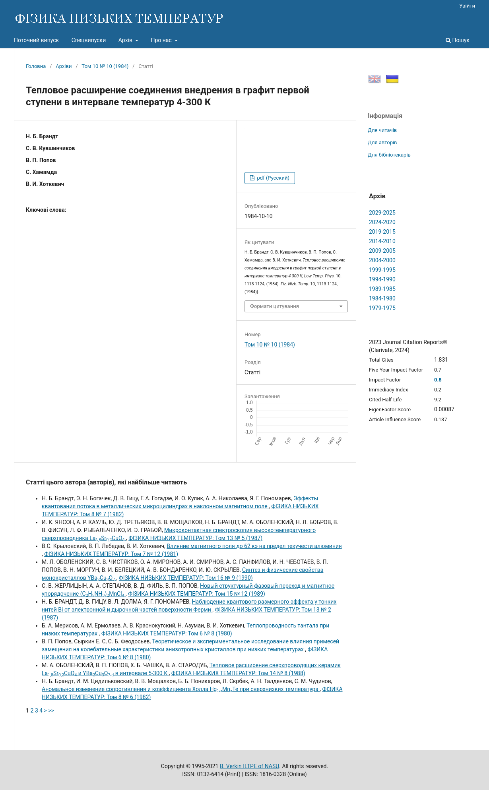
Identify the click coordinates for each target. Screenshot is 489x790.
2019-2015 (382, 231)
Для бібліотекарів (389, 155)
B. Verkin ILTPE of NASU (249, 766)
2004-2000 (382, 260)
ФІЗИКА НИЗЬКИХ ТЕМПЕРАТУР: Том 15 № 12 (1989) (196, 594)
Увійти (467, 6)
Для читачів (382, 130)
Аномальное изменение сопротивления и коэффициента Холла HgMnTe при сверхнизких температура (181, 689)
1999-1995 (382, 270)
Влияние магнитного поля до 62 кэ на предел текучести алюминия (254, 546)
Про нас (162, 40)
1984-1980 (382, 298)
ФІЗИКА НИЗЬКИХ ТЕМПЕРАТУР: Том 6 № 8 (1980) (166, 633)
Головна (36, 66)
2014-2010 (382, 241)
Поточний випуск (36, 40)
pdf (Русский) (272, 178)
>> (51, 710)
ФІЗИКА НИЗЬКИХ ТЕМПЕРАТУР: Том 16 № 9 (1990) (186, 578)
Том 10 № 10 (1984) (105, 66)
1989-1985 (382, 289)
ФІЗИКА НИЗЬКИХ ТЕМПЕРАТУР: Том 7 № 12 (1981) (111, 554)
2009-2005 (382, 251)
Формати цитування (274, 306)
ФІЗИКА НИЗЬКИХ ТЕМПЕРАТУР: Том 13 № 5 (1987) (195, 538)
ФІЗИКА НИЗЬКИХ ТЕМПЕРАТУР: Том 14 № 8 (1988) (238, 673)
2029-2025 (382, 212)
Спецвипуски (89, 40)
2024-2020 (382, 222)
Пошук (458, 40)
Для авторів (382, 142)
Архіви (64, 66)
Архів (126, 40)
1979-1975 (382, 308)
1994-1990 (382, 279)
